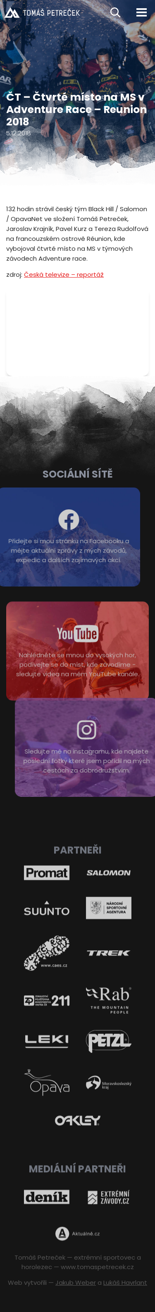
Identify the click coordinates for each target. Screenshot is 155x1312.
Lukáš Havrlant (125, 1282)
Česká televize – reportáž (64, 274)
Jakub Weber (75, 1282)
